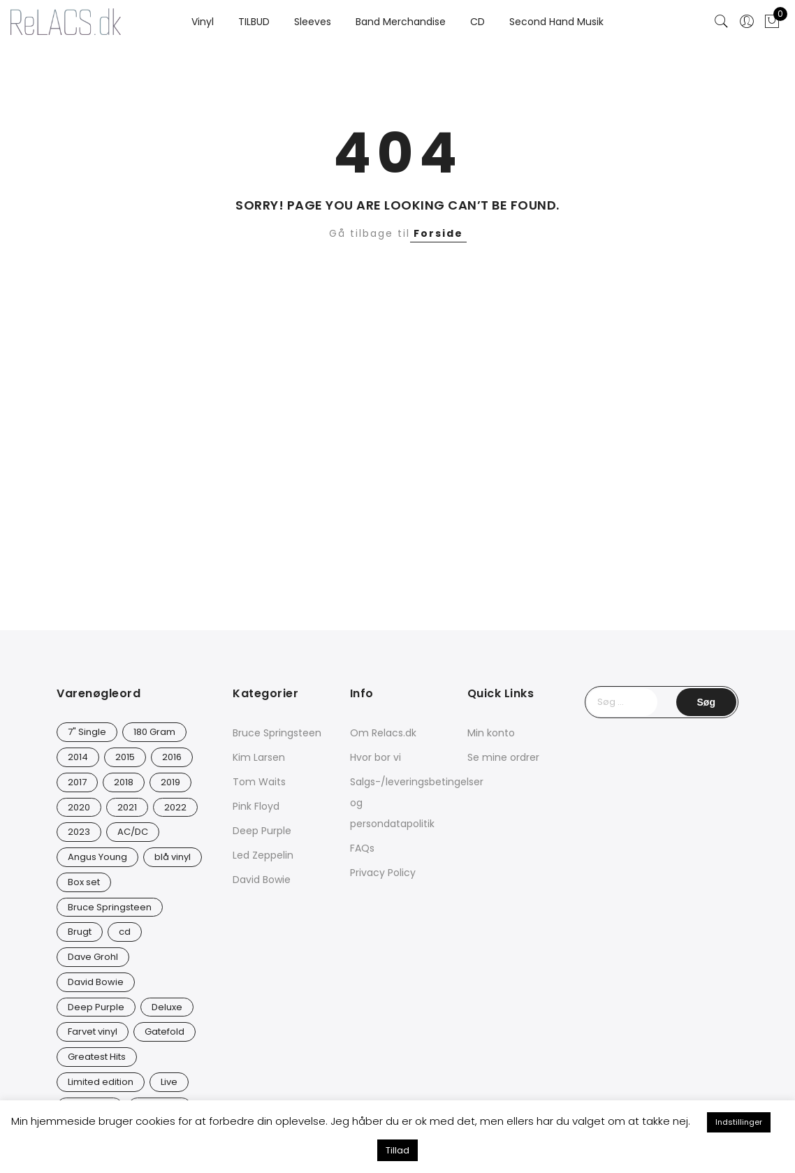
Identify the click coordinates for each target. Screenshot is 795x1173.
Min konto (491, 733)
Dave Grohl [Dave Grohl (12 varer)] (93, 956)
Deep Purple (262, 831)
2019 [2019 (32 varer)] (170, 782)
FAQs (362, 848)
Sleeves (312, 22)
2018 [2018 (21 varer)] (123, 782)
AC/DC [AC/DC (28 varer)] (132, 831)
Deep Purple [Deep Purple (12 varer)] (96, 1007)
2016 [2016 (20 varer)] (172, 757)
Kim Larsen (259, 757)
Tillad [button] (397, 1150)
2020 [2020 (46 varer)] (79, 807)
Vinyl (202, 22)
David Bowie (262, 880)
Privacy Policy (383, 873)
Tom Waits (259, 782)
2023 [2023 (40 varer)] (79, 831)
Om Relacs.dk (383, 733)
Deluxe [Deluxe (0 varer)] (167, 1007)
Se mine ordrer (503, 757)
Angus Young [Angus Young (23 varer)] (97, 857)
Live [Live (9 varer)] (169, 1081)
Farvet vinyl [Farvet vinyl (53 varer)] (92, 1031)
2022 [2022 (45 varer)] (175, 807)
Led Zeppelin (263, 855)
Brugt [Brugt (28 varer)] (80, 931)
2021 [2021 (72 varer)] (127, 807)
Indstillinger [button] (738, 1122)
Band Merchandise (401, 22)
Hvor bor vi (375, 757)
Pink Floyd (256, 806)
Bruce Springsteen (277, 733)
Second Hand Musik (556, 22)
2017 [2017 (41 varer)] (77, 782)
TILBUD (254, 22)
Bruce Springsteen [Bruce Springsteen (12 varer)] (110, 907)
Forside (438, 233)
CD (477, 22)
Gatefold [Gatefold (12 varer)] (164, 1031)
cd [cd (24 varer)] (125, 931)
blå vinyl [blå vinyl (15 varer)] (172, 857)
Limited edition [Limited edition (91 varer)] (100, 1081)
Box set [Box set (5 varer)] (84, 882)
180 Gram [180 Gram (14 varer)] (154, 731)
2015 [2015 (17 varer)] (125, 757)
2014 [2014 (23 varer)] (78, 757)
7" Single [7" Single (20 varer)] (87, 731)
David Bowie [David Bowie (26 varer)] (96, 982)
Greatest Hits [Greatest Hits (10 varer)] (97, 1056)
